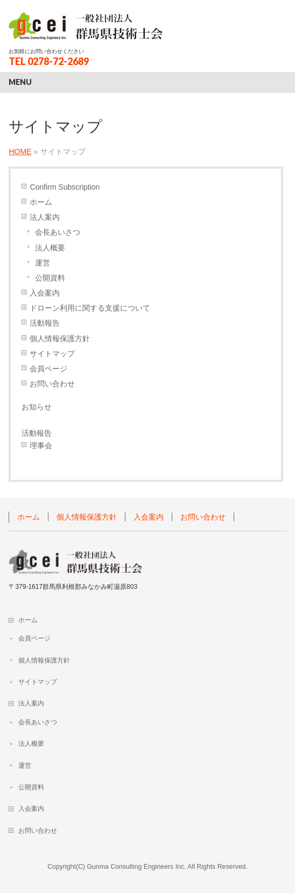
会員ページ (48, 368)
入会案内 (45, 293)
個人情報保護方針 (60, 338)
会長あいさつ (57, 232)
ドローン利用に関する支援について (90, 308)
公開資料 (50, 277)
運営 (42, 262)
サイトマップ (52, 353)
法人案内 (45, 217)
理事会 (41, 445)
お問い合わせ (52, 383)
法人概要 (50, 247)
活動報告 (45, 323)
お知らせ (37, 406)
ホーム (41, 202)
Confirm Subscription (65, 187)
